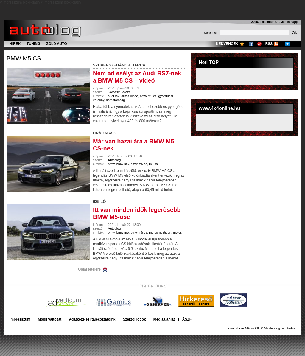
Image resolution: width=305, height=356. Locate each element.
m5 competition (160, 232)
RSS (269, 44)
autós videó (129, 96)
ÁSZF (187, 319)
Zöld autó (56, 44)
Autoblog (114, 160)
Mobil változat (49, 319)
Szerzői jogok (134, 319)
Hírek (15, 44)
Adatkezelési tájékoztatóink (92, 319)
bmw (111, 164)
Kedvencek (227, 44)
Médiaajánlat (164, 319)
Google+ (259, 44)
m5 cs (153, 164)
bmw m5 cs (24, 58)
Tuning (33, 44)
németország (115, 100)
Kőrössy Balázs (119, 92)
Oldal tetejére (89, 269)
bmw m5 (122, 164)
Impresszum (20, 319)
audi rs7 (113, 96)
